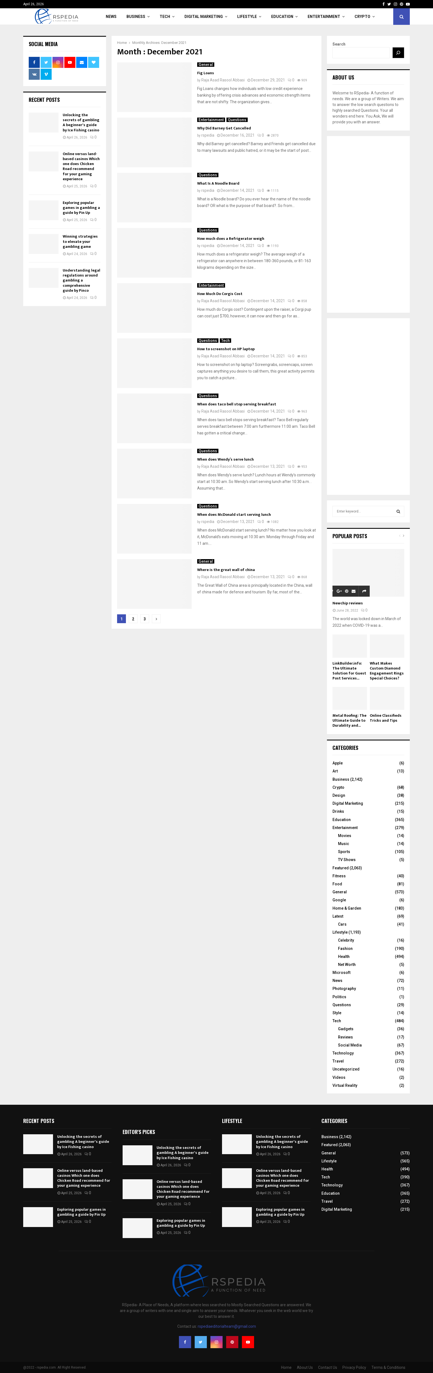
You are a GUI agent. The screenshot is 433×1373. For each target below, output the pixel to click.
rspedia (207, 135)
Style (336, 1013)
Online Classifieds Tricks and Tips (386, 718)
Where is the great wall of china (226, 570)
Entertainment (324, 16)
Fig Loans (205, 73)
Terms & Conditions (388, 1367)
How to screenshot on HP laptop (226, 349)
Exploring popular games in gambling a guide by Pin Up (81, 208)
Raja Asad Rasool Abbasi (223, 80)
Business (135, 16)
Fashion (345, 948)
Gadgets (345, 1029)
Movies (344, 835)
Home (286, 1367)
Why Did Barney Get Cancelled (224, 128)
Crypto (362, 16)
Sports (344, 851)
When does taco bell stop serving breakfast (236, 404)
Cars (342, 924)
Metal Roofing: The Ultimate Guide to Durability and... (349, 720)
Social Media (350, 1045)
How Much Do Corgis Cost (219, 294)
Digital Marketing (203, 16)
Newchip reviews (347, 603)
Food (337, 884)
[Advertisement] (368, 224)
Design (338, 795)
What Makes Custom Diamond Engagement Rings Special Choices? (387, 670)
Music (343, 843)
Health (344, 956)
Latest (337, 916)
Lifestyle (247, 16)
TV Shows (347, 859)
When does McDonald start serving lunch (234, 514)
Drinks (338, 811)
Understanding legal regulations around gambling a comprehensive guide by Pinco (81, 280)
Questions (237, 120)
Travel (338, 1061)
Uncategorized (346, 1069)
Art (335, 771)
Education (282, 16)
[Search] (398, 52)
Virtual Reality (344, 1085)
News (111, 16)
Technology (343, 1053)
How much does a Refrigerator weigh (230, 238)
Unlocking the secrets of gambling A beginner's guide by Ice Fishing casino (81, 122)
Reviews (345, 1037)
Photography (344, 988)
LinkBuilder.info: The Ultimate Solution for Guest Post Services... (349, 670)
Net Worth (347, 964)
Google (339, 900)
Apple (337, 763)
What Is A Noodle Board (218, 183)
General (206, 64)
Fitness (339, 876)
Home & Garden (346, 908)
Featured (340, 868)
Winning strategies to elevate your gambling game (80, 241)
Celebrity (346, 940)
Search (338, 44)
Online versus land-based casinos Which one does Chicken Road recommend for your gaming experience (81, 166)
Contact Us (327, 1367)
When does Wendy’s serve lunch (225, 459)
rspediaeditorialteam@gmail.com (227, 1326)
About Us (305, 1367)
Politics (339, 997)
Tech (165, 16)
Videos (338, 1077)
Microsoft (341, 972)
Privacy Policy (354, 1367)
